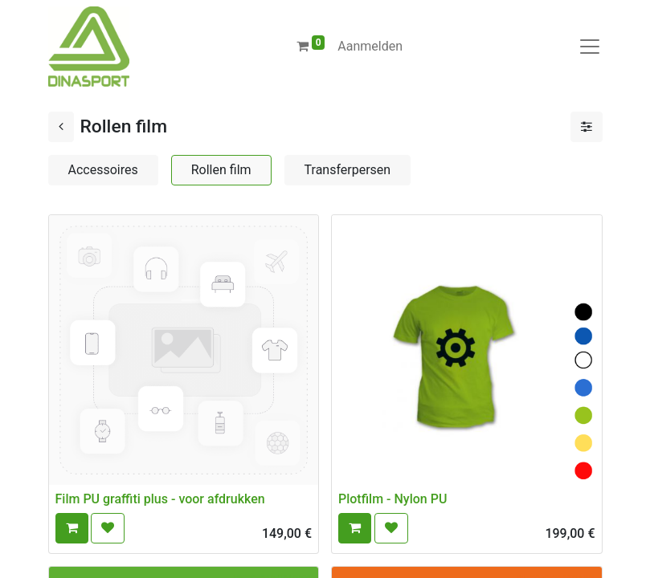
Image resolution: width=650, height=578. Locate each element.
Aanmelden (370, 46)
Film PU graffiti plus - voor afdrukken (160, 499)
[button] (71, 528)
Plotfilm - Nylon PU (392, 499)
